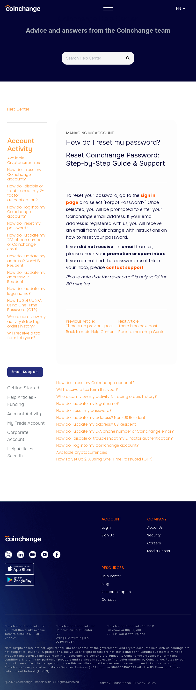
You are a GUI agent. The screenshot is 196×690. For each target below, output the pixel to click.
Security (154, 535)
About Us (155, 527)
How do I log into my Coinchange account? (97, 445)
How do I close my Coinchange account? (95, 383)
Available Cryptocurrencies (81, 452)
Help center (111, 576)
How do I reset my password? (84, 410)
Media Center (158, 551)
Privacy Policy (144, 683)
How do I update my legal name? (87, 403)
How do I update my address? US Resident (96, 424)
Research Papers (116, 591)
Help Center (18, 109)
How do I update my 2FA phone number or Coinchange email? (115, 431)
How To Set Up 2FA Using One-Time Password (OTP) (104, 459)
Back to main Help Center (89, 331)
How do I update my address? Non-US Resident (100, 417)
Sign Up (108, 535)
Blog (105, 583)
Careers (154, 543)
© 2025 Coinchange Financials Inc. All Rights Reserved (42, 682)
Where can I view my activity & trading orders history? (106, 396)
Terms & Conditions (114, 683)
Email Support (25, 371)
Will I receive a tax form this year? (87, 389)
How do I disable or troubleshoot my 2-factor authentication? (114, 438)
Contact (109, 599)
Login (106, 527)
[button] (183, 8)
